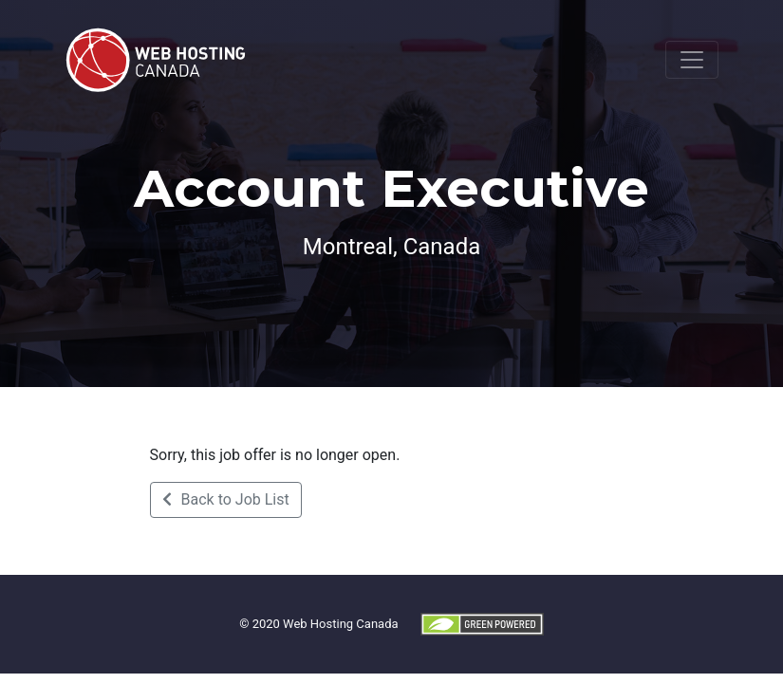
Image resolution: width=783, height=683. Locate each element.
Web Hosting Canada (340, 624)
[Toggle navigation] (691, 60)
